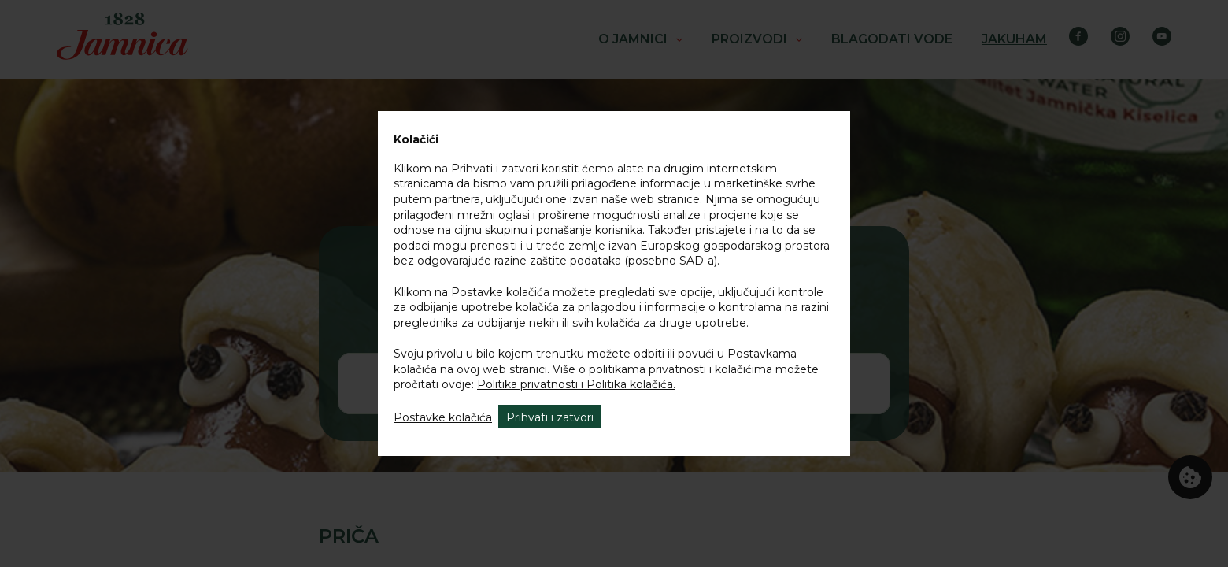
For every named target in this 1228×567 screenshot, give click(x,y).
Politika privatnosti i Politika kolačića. (576, 384)
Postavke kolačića (443, 417)
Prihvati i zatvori (550, 417)
